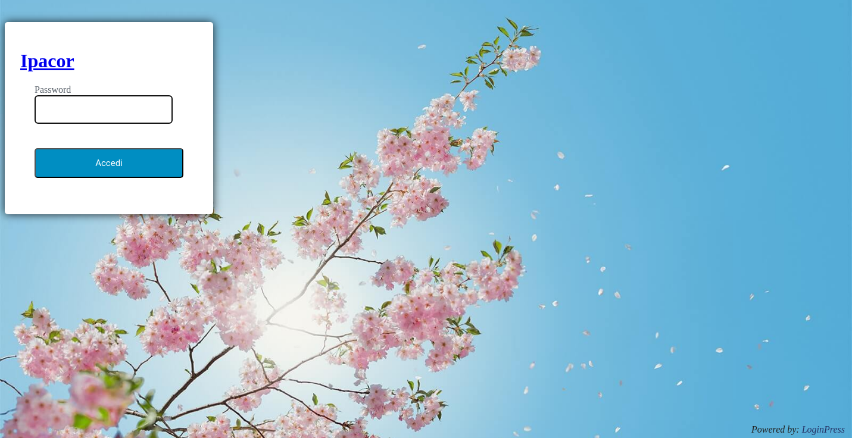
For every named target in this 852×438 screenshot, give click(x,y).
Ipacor (47, 60)
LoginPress (823, 429)
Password (53, 90)
